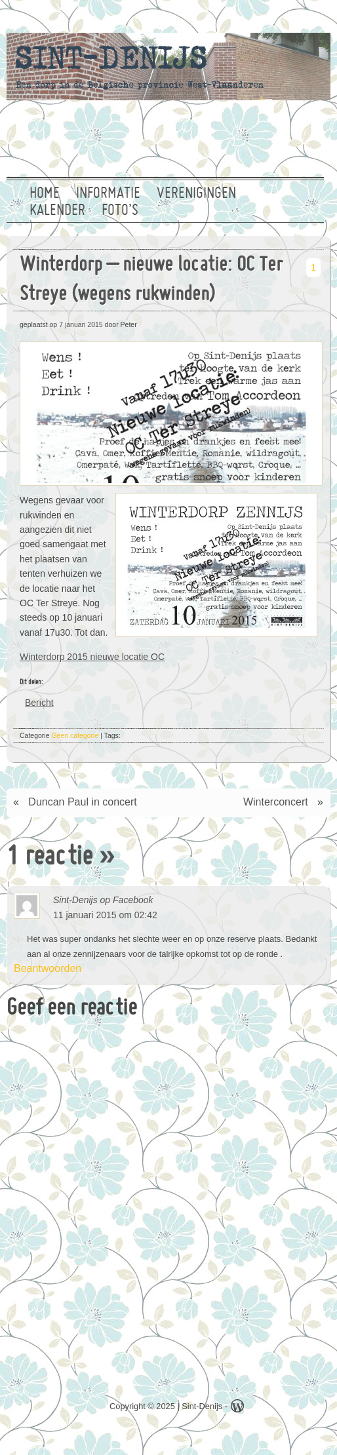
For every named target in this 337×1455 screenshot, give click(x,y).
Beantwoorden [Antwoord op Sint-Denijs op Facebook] (38, 968)
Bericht (39, 702)
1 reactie (50, 857)
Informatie (108, 194)
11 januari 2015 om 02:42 (105, 915)
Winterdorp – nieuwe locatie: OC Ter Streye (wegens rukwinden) (151, 280)
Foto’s (120, 211)
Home (45, 194)
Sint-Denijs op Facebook (103, 900)
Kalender (57, 211)
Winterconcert (275, 801)
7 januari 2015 (81, 324)
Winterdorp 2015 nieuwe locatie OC (92, 656)
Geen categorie (74, 735)
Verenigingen (196, 194)
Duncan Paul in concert (82, 801)
